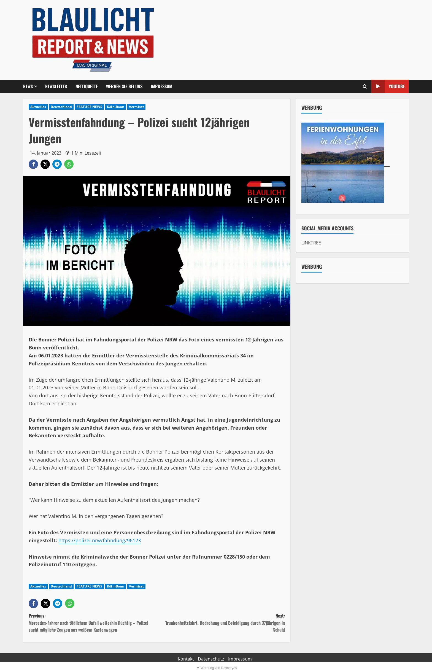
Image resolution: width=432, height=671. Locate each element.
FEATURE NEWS (89, 106)
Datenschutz (211, 659)
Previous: (93, 623)
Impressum (161, 86)
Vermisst (136, 106)
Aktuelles (38, 106)
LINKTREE (311, 243)
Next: (221, 623)
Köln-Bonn (115, 106)
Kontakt (186, 659)
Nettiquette (86, 86)
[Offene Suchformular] (365, 86)
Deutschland (61, 106)
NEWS (28, 86)
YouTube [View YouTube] (388, 86)
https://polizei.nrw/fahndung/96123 (99, 540)
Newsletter (56, 86)
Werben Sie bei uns (124, 86)
